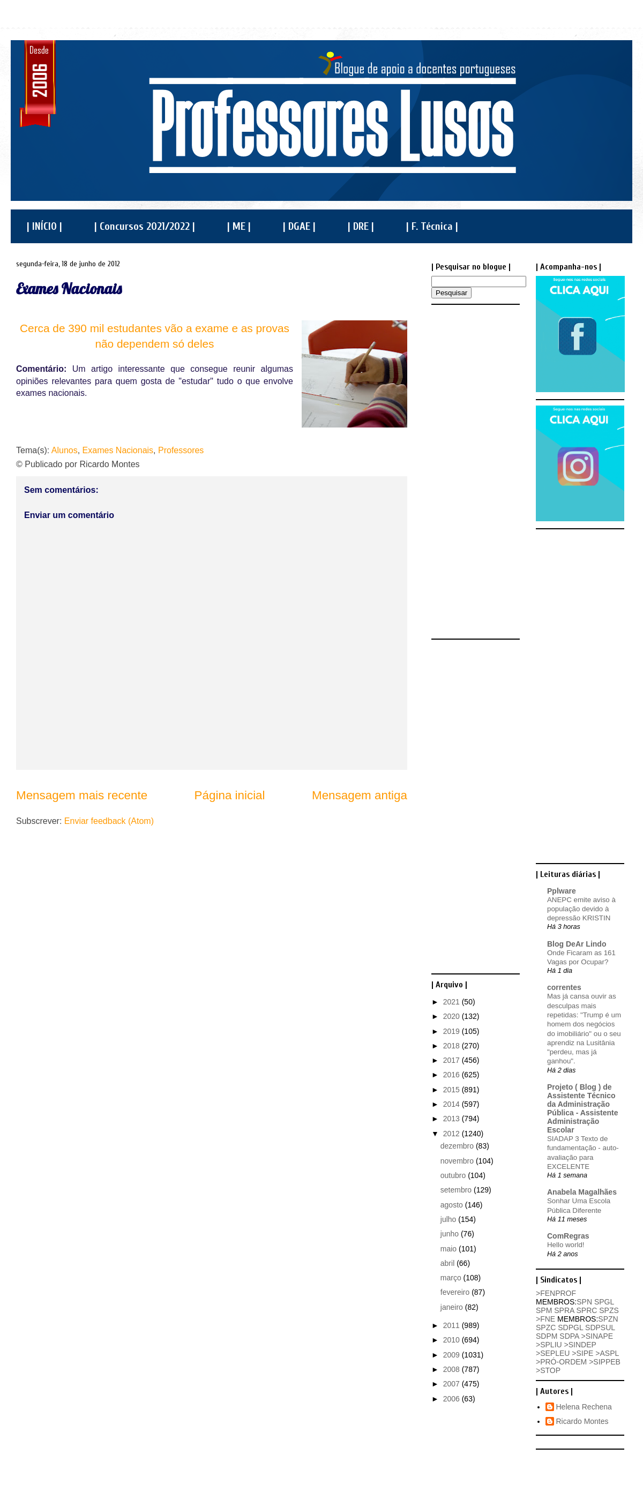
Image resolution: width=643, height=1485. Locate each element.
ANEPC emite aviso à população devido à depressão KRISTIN (581, 909)
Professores (181, 450)
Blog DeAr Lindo (576, 944)
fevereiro (456, 1292)
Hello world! (565, 1245)
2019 (452, 1031)
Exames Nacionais (69, 288)
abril (448, 1263)
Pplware (561, 891)
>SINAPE (597, 1336)
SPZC (546, 1327)
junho (450, 1233)
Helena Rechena (584, 1406)
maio (449, 1248)
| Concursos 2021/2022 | (144, 226)
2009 (452, 1355)
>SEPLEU (553, 1353)
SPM (544, 1310)
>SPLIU (549, 1344)
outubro (454, 1175)
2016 (452, 1074)
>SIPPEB (604, 1362)
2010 (452, 1340)
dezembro (458, 1146)
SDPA (569, 1336)
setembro (457, 1190)
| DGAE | (299, 226)
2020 (452, 1016)
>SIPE (582, 1353)
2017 (452, 1060)
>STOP (548, 1370)
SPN (584, 1302)
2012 (452, 1133)
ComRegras (568, 1236)
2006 (452, 1398)
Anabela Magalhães (582, 1192)
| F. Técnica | (432, 226)
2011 (452, 1325)
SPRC (586, 1310)
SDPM (546, 1336)
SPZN (608, 1319)
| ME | (239, 226)
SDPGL (570, 1327)
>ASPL (606, 1353)
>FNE (545, 1319)
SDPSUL (600, 1327)
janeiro (452, 1307)
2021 (452, 1002)
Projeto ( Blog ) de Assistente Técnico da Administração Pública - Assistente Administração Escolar (582, 1108)
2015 (452, 1089)
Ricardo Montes (582, 1421)
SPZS (609, 1310)
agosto (452, 1205)
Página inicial (230, 795)
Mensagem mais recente (81, 795)
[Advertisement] (474, 471)
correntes (564, 987)
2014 (452, 1104)
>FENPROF (556, 1293)
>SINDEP (580, 1344)
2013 (452, 1118)
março (451, 1277)
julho (449, 1219)
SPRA (564, 1310)
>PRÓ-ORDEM (561, 1362)
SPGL (604, 1302)
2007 (452, 1383)
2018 (452, 1045)
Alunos (64, 450)
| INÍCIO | (44, 226)
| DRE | (361, 226)
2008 (452, 1369)
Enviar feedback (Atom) (109, 821)
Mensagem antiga (359, 795)
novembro (458, 1161)
